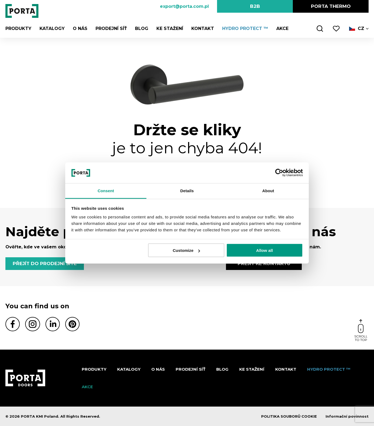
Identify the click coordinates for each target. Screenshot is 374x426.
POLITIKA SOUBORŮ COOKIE (289, 416)
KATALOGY (52, 28)
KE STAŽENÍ (169, 28)
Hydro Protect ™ (245, 28)
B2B (255, 6)
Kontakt (202, 28)
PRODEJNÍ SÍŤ (111, 28)
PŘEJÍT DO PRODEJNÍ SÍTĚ (45, 263)
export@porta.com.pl (184, 6)
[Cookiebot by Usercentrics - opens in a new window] (279, 173)
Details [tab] (187, 190)
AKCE (282, 28)
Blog (141, 28)
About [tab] (268, 190)
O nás (80, 28)
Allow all (264, 250)
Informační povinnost (347, 416)
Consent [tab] (106, 190)
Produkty (18, 28)
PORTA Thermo (331, 6)
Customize (186, 250)
